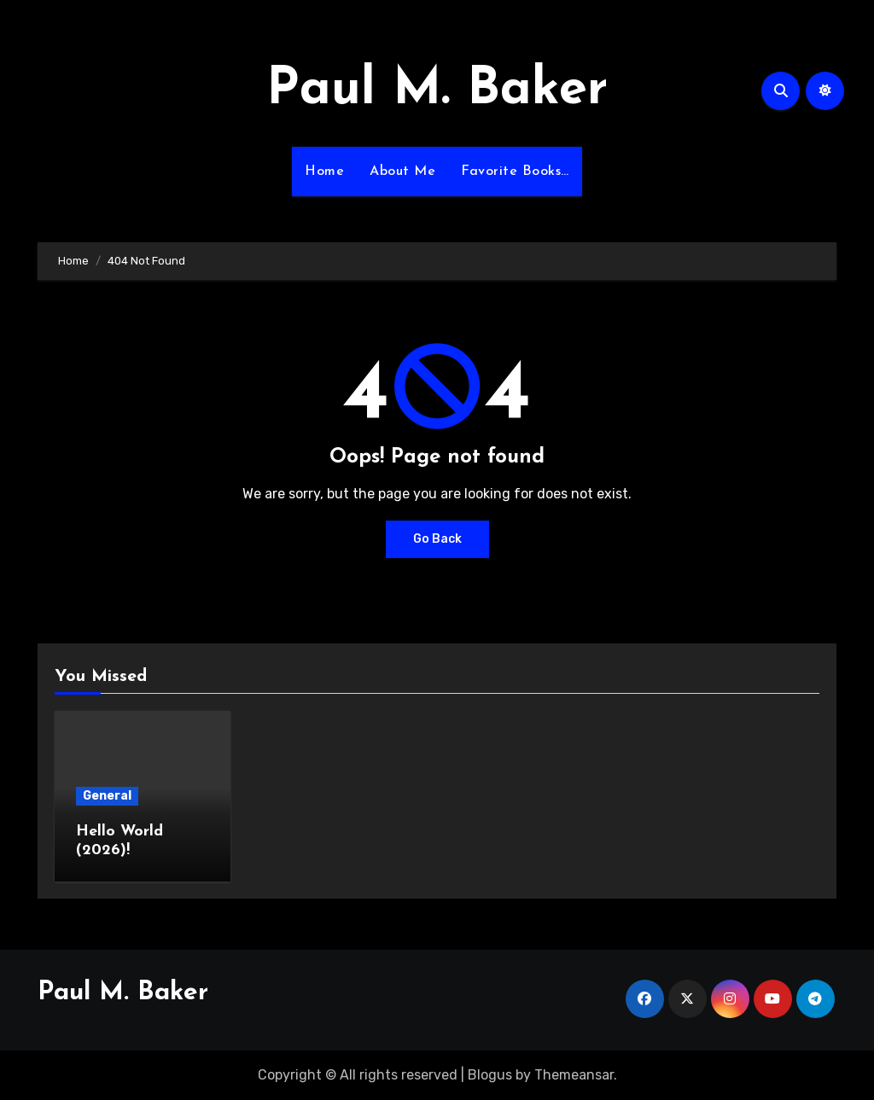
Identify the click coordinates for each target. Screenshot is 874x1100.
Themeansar (574, 1075)
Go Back (437, 539)
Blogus (490, 1075)
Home (324, 171)
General (107, 796)
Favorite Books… (515, 171)
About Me (402, 171)
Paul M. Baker (437, 90)
